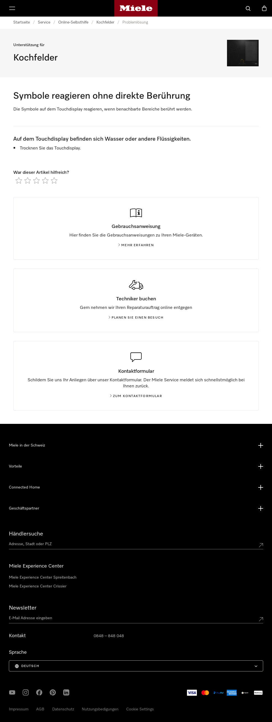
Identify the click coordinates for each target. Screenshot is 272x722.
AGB (40, 709)
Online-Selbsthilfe (73, 22)
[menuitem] (136, 665)
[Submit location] (261, 545)
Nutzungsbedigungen (100, 709)
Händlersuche (26, 534)
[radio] (18, 180)
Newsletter (22, 608)
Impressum (18, 709)
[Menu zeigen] (12, 8)
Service (44, 22)
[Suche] (248, 8)
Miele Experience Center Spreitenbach (42, 577)
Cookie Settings (140, 709)
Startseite (21, 22)
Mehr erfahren (136, 245)
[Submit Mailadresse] (261, 619)
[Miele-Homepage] (136, 8)
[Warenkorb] (264, 8)
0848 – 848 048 (109, 636)
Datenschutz (63, 709)
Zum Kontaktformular (136, 396)
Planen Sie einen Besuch (136, 317)
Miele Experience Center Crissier (38, 586)
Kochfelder (105, 22)
